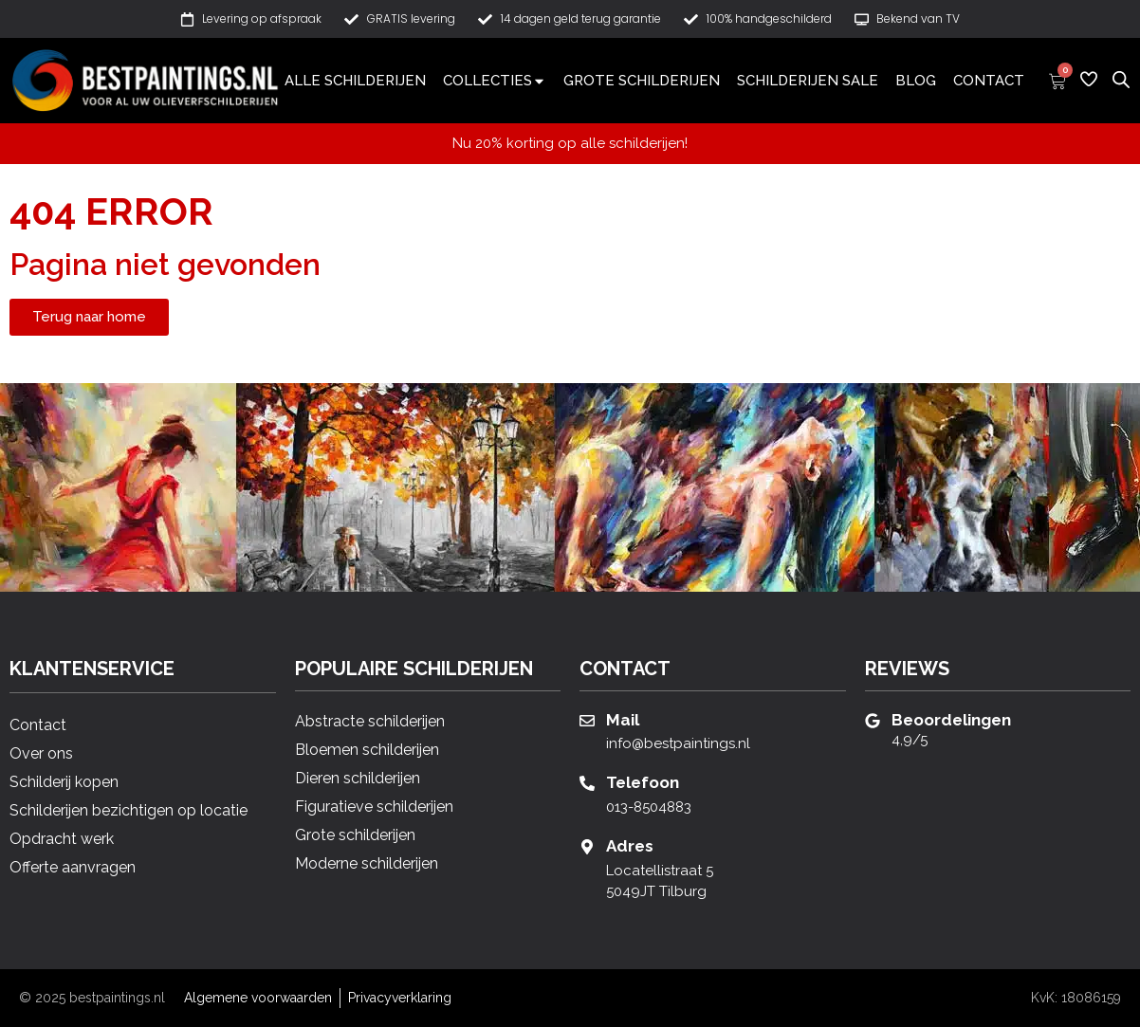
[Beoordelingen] (872, 720)
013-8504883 (648, 807)
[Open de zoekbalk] (1121, 78)
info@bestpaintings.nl (678, 743)
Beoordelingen (951, 719)
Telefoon (642, 782)
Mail (622, 719)
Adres (629, 845)
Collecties (494, 81)
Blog (915, 80)
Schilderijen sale (807, 80)
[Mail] (587, 720)
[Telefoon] (587, 783)
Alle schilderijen (355, 80)
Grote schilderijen (641, 80)
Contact (988, 80)
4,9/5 (910, 739)
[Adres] (587, 846)
